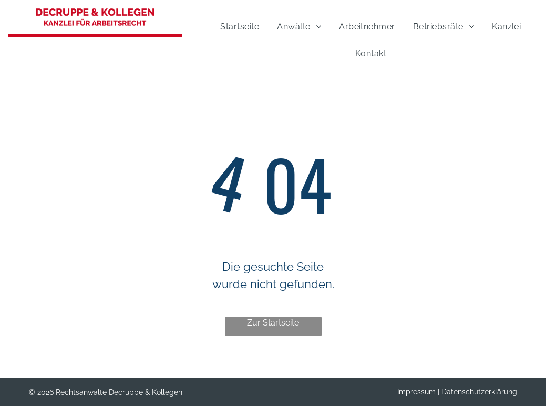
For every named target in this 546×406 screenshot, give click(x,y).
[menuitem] (237, 25)
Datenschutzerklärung (479, 392)
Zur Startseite (273, 323)
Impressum (416, 392)
